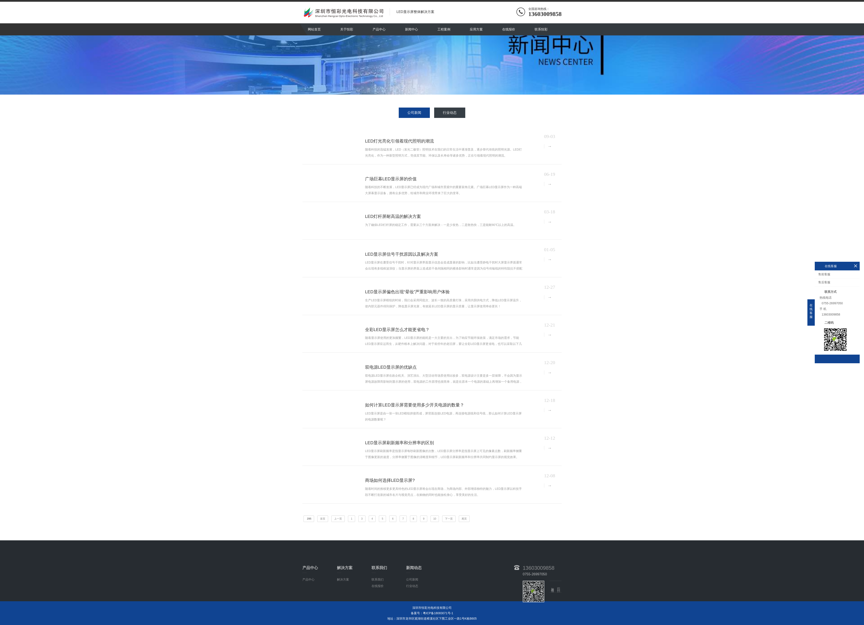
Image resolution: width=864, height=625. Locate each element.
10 (434, 518)
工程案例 (443, 29)
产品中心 (379, 29)
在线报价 (508, 29)
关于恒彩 (346, 29)
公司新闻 (414, 112)
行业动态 (450, 112)
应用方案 (476, 29)
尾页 (464, 518)
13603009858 (538, 581)
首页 (322, 518)
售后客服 (824, 282)
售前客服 (824, 274)
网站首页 (314, 29)
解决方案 (343, 592)
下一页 (449, 518)
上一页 (338, 518)
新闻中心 (411, 29)
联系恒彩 (541, 29)
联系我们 (378, 592)
